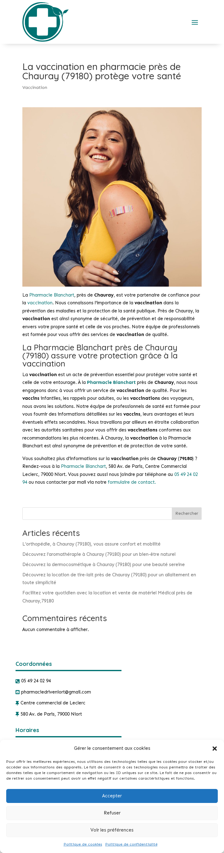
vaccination (40, 303)
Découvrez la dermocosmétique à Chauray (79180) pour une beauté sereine (103, 564)
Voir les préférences (112, 830)
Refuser (112, 813)
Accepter (112, 796)
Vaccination (34, 87)
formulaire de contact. (132, 482)
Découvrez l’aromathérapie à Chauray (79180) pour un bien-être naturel (99, 554)
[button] (215, 748)
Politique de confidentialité (131, 844)
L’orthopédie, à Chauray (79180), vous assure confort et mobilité (91, 544)
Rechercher (186, 513)
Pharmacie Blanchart (51, 295)
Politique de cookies (83, 844)
